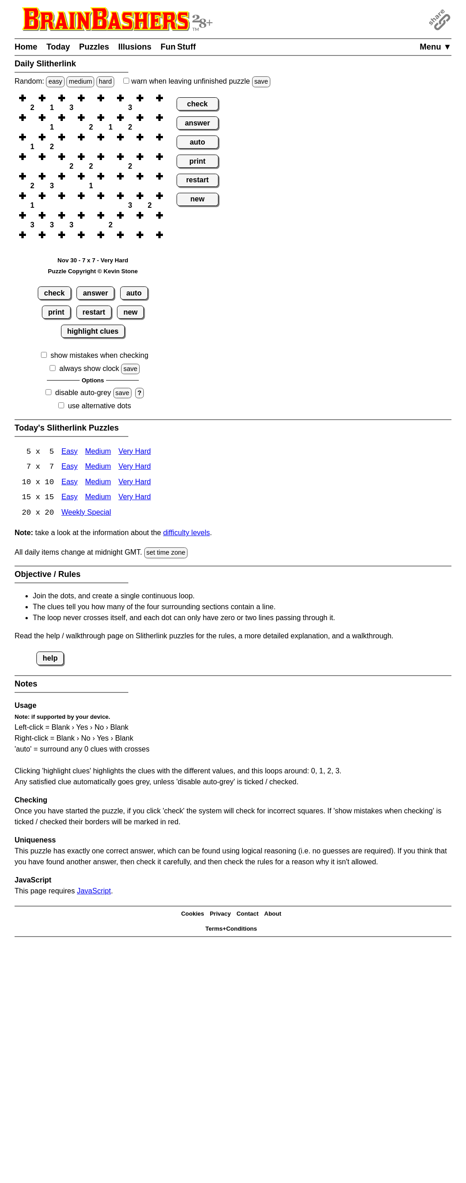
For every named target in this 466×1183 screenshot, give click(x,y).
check (54, 293)
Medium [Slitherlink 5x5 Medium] (98, 452)
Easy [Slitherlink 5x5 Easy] (69, 452)
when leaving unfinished (196, 81)
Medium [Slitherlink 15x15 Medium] (98, 498)
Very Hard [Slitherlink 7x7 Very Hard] (134, 467)
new (130, 312)
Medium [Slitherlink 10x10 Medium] (98, 483)
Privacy (220, 914)
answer (95, 293)
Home (26, 46)
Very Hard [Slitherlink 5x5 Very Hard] (134, 452)
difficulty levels (186, 534)
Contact (247, 914)
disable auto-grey (83, 392)
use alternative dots (99, 406)
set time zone (166, 553)
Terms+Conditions (231, 929)
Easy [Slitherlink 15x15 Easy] (69, 498)
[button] (32, 98)
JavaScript (94, 892)
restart (93, 312)
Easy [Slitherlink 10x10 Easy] (69, 483)
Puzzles (94, 46)
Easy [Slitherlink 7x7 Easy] (69, 467)
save (261, 81)
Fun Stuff (178, 46)
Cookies (192, 914)
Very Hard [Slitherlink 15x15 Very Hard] (134, 498)
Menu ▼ (435, 46)
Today (58, 46)
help (50, 659)
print (56, 312)
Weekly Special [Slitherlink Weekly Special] (86, 514)
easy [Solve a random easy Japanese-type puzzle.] (55, 81)
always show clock (89, 368)
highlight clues (93, 331)
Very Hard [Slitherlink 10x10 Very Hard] (134, 483)
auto (134, 293)
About (273, 914)
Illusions (135, 46)
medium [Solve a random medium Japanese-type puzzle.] (80, 81)
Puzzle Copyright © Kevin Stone (92, 271)
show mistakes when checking (99, 355)
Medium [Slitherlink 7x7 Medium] (98, 467)
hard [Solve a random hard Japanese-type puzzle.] (105, 81)
